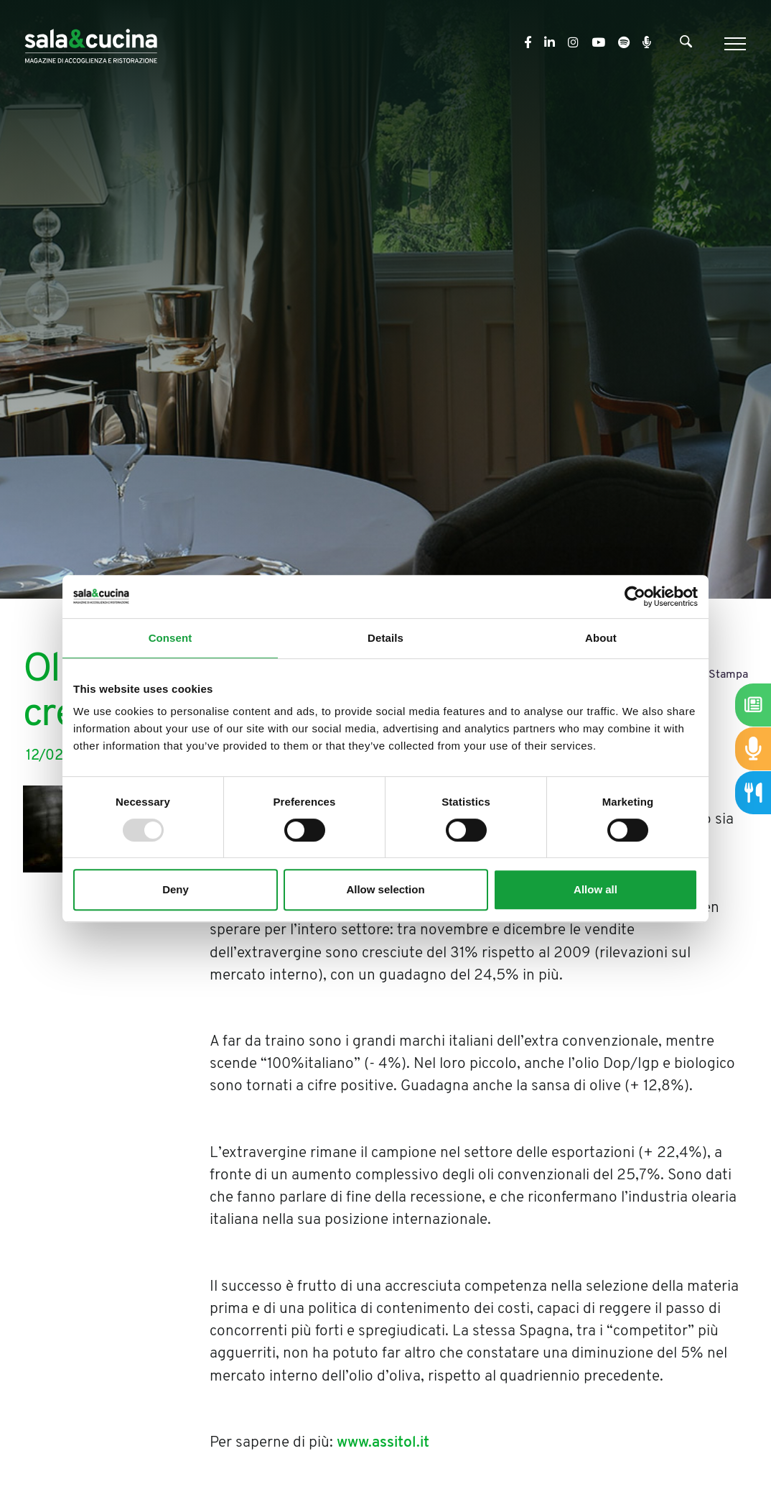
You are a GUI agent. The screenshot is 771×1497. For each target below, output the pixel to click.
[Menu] (733, 43)
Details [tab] (385, 638)
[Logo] (91, 43)
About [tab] (601, 638)
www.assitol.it (383, 1442)
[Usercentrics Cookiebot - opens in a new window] (635, 596)
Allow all (595, 889)
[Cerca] (686, 44)
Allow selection (385, 889)
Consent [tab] (170, 638)
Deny (175, 889)
